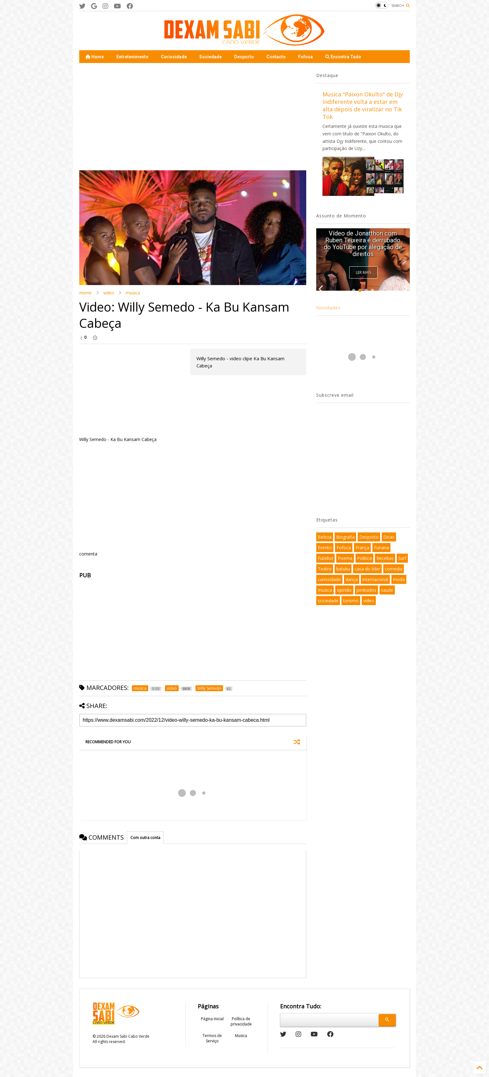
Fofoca (305, 56)
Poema (345, 558)
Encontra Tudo (343, 56)
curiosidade (329, 579)
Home (94, 56)
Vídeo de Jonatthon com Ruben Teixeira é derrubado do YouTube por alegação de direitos (363, 243)
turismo (351, 601)
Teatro (325, 569)
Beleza (325, 537)
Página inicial (212, 1018)
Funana (381, 548)
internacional (375, 579)
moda (399, 579)
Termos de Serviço (212, 1038)
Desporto (244, 56)
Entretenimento (132, 56)
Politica (364, 558)
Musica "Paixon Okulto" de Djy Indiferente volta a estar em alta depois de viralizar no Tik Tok (362, 105)
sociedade (328, 601)
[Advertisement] (131, 116)
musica (133, 293)
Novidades (328, 308)
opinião (344, 590)
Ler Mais (363, 272)
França (362, 548)
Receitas (385, 558)
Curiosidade (174, 56)
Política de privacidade (241, 1021)
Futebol (325, 558)
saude (387, 590)
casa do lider (367, 569)
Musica (241, 1035)
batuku (343, 569)
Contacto (276, 56)
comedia (393, 569)
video (108, 293)
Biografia (345, 537)
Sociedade (210, 56)
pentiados (366, 590)
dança (352, 579)
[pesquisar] (328, 1019)
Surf (402, 558)
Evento (325, 548)
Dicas (389, 537)
